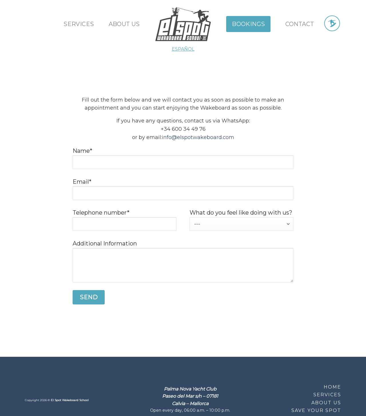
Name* (183, 161)
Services (78, 24)
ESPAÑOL (183, 49)
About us (124, 24)
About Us (326, 402)
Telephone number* (124, 223)
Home (332, 387)
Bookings (248, 24)
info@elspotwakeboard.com (198, 137)
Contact (299, 24)
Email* (183, 192)
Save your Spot (316, 410)
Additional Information (183, 264)
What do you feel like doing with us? (241, 220)
